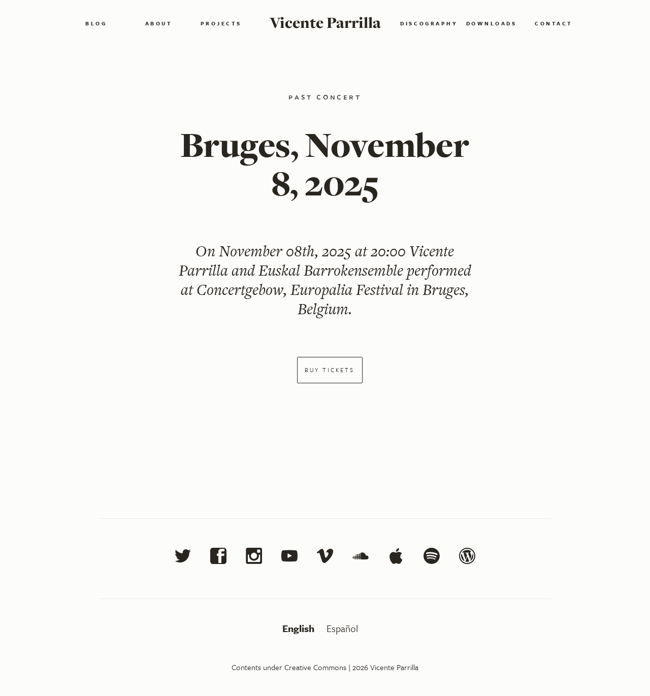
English (299, 628)
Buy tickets (329, 370)
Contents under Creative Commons (289, 667)
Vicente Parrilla (325, 22)
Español (342, 628)
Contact (554, 23)
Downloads (491, 23)
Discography (429, 23)
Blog (96, 23)
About (159, 23)
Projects (221, 23)
